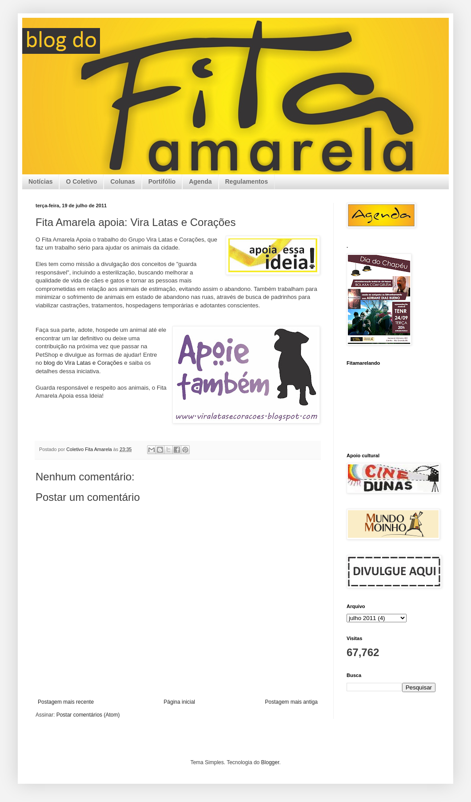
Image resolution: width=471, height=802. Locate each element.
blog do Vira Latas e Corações (83, 362)
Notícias (40, 181)
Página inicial (179, 702)
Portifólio (162, 181)
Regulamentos (246, 181)
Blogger (270, 762)
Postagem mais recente (66, 702)
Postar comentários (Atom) (88, 715)
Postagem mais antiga (291, 702)
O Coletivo (81, 181)
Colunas (122, 181)
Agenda (200, 181)
